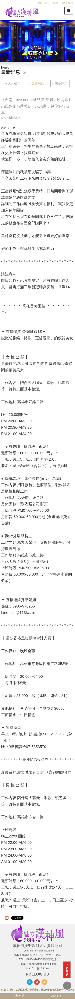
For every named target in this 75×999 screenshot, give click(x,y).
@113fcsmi (43, 968)
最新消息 (38, 83)
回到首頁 (43, 3)
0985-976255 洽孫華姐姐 (41, 959)
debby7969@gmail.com (42, 963)
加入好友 (56, 995)
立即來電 (18, 995)
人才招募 (14, 83)
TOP (67, 986)
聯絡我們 (67, 3)
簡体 (55, 3)
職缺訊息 (61, 83)
